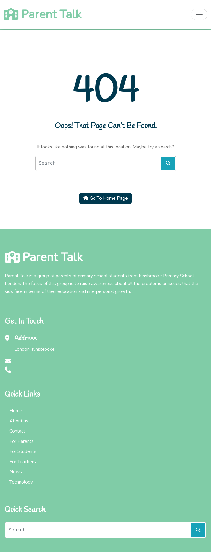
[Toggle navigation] (199, 14)
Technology (21, 482)
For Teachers (22, 461)
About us (18, 421)
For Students (22, 451)
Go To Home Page (105, 198)
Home (15, 410)
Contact (17, 431)
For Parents (21, 441)
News (15, 472)
